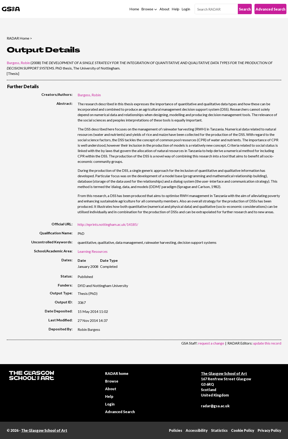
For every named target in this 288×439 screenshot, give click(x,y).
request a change (211, 343)
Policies (175, 430)
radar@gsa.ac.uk (215, 406)
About (164, 9)
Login (186, 9)
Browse (147, 9)
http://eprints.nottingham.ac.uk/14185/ (108, 224)
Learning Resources (93, 251)
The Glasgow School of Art (224, 373)
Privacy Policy (269, 430)
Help (175, 9)
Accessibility (197, 430)
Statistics (219, 430)
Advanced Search (270, 9)
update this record (267, 343)
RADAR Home (18, 38)
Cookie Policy (242, 430)
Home (134, 9)
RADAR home (116, 373)
